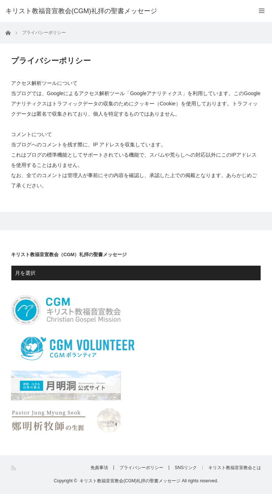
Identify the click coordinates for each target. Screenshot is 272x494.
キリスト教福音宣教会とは (234, 467)
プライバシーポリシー (141, 467)
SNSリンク (186, 467)
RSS (14, 468)
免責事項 (99, 467)
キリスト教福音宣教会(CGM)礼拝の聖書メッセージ (81, 11)
